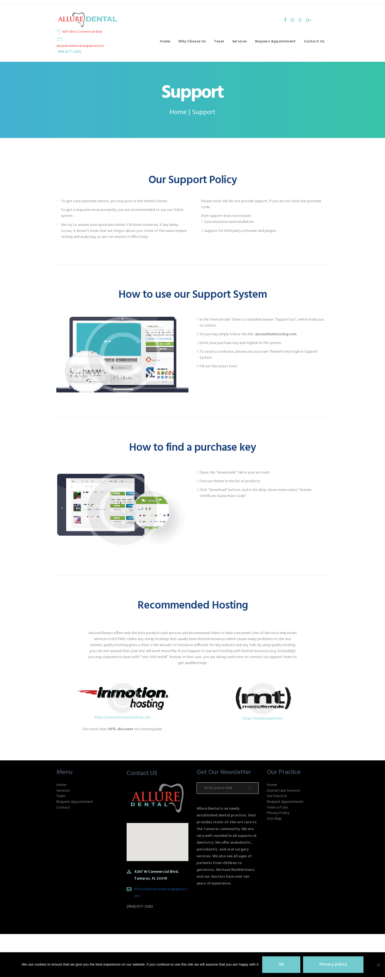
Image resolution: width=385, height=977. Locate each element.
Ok (281, 964)
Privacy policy (333, 964)
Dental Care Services (283, 791)
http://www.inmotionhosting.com (122, 717)
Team (60, 796)
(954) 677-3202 (140, 907)
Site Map (274, 819)
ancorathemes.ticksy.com (276, 334)
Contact (63, 807)
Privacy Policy (278, 813)
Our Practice (277, 796)
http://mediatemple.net (263, 718)
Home (178, 112)
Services (63, 791)
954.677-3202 (69, 52)
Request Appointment (74, 802)
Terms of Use (277, 807)
